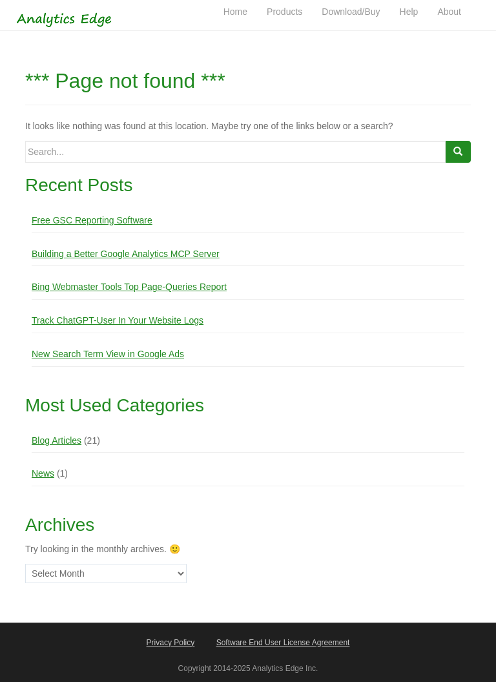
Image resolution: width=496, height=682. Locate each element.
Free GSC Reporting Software (92, 220)
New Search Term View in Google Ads (108, 354)
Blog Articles (56, 440)
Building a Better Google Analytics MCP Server (126, 254)
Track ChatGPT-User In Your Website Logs (117, 320)
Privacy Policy (171, 642)
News (43, 473)
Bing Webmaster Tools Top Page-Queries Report (129, 287)
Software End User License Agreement (283, 642)
